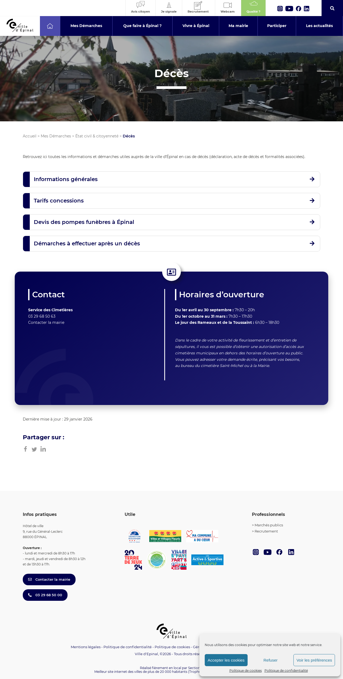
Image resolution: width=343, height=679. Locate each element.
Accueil (29, 136)
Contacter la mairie (46, 322)
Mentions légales (85, 647)
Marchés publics (269, 525)
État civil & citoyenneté (96, 136)
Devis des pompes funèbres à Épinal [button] (84, 222)
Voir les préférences (314, 660)
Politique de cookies (245, 671)
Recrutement (266, 531)
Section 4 (195, 668)
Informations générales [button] (66, 179)
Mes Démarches (56, 136)
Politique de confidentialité (286, 671)
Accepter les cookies (226, 660)
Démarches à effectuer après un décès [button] (87, 243)
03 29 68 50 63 (41, 316)
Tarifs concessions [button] (59, 200)
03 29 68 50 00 (45, 595)
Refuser (270, 660)
